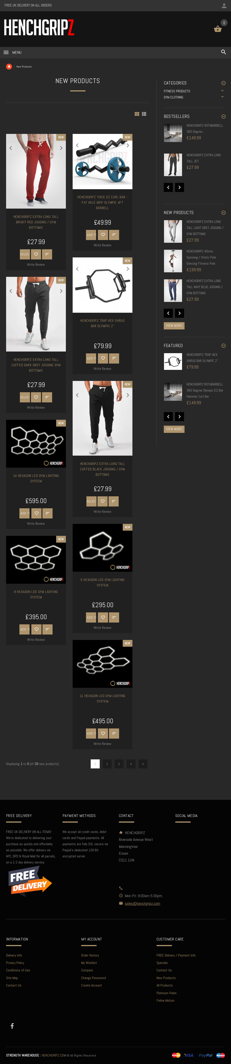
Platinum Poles (167, 993)
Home (9, 67)
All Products (165, 985)
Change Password (93, 977)
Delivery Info (14, 955)
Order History (90, 955)
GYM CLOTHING (173, 97)
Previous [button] (168, 187)
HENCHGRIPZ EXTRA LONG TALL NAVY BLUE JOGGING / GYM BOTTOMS (205, 286)
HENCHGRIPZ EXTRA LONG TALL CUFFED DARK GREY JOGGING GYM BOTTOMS (36, 365)
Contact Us (13, 985)
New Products (166, 977)
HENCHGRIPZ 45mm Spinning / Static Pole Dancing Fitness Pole (201, 257)
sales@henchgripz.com (142, 903)
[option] (194, 137)
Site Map (12, 977)
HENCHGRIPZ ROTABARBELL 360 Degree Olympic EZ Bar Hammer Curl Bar (205, 390)
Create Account (91, 985)
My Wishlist (89, 962)
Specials (162, 962)
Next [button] (179, 187)
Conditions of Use (18, 970)
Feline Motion (165, 1000)
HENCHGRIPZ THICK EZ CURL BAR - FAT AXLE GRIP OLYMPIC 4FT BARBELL (102, 202)
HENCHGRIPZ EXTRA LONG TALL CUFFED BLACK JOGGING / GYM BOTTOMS (102, 469)
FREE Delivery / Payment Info (176, 955)
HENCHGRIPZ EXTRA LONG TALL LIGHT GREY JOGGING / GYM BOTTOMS (205, 227)
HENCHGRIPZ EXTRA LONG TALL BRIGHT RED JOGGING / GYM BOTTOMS (36, 222)
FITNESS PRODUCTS (177, 91)
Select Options (25, 254)
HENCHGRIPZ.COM (36, 1055)
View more (174, 326)
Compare (87, 970)
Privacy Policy (15, 962)
